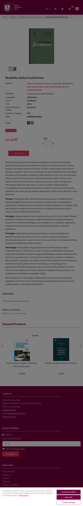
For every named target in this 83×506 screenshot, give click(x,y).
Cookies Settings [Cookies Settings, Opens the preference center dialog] (68, 502)
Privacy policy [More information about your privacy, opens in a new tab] (24, 495)
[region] (41, 496)
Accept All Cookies (69, 492)
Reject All (68, 497)
